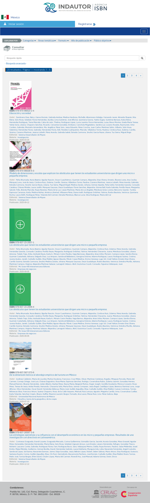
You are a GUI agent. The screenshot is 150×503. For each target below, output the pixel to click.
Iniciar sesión (16, 24)
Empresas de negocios (27, 269)
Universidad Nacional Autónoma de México (37, 396)
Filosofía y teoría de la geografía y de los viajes (37, 399)
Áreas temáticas (47, 40)
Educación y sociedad (20, 113)
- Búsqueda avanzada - (16, 63)
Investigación (23, 137)
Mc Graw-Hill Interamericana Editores (34, 266)
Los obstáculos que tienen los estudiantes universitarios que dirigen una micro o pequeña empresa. (58, 245)
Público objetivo (102, 40)
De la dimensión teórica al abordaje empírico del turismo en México (42, 375)
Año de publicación (81, 40)
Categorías (29, 40)
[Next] (140, 75)
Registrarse (85, 24)
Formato (63, 40)
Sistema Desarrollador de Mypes (32, 135)
